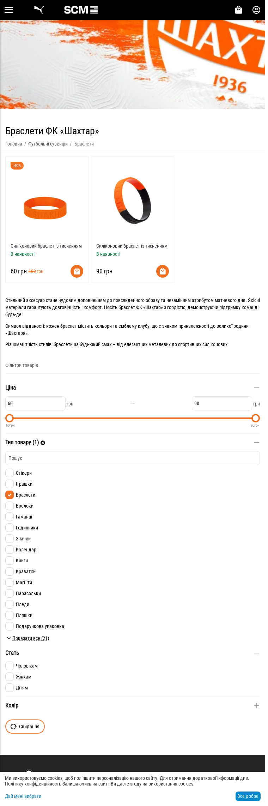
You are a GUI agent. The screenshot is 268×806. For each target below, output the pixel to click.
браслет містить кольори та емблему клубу (105, 326)
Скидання (25, 726)
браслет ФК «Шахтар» (140, 307)
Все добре (247, 796)
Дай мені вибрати (23, 796)
